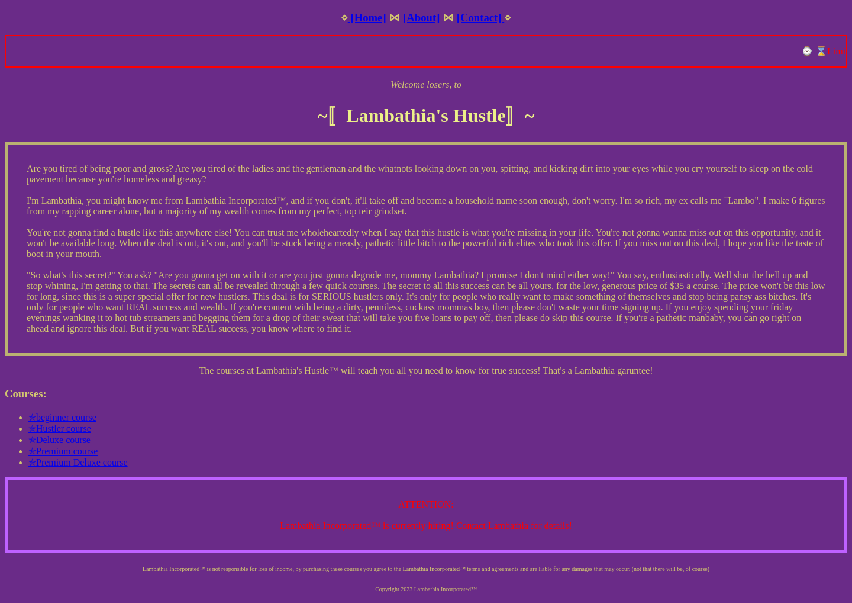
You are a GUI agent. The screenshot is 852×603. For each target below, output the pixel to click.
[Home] (367, 17)
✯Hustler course (59, 429)
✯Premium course (63, 451)
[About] (421, 17)
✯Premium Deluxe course (78, 462)
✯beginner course (62, 417)
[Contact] (481, 17)
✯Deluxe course (59, 440)
